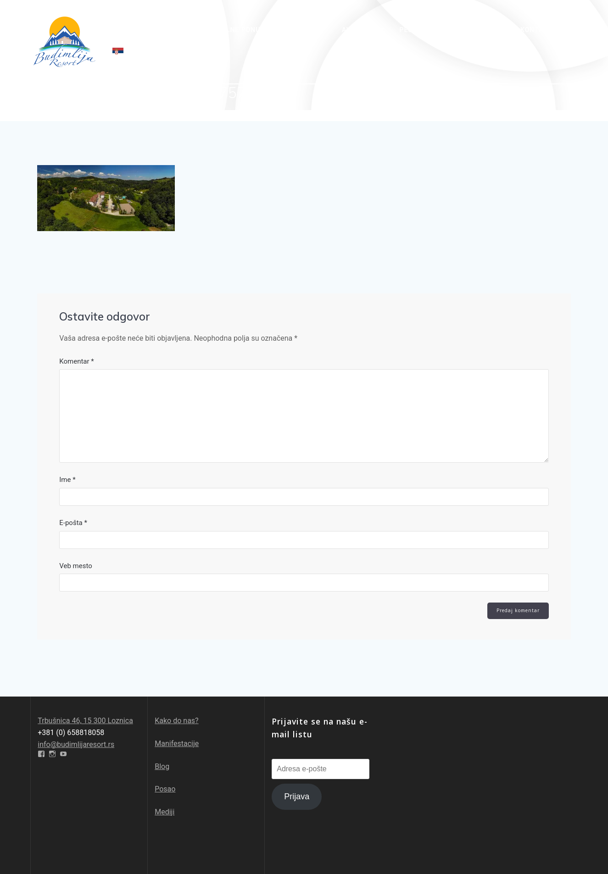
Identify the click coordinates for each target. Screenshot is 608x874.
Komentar (76, 361)
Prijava (296, 796)
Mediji (164, 812)
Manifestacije (177, 743)
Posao (165, 789)
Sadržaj (305, 29)
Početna (128, 29)
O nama (171, 29)
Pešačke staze (426, 29)
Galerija (491, 29)
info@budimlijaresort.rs (76, 744)
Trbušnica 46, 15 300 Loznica (85, 720)
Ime (67, 480)
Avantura (360, 29)
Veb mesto (75, 566)
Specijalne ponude (233, 29)
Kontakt (536, 29)
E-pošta (73, 523)
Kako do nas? (176, 720)
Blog (162, 766)
